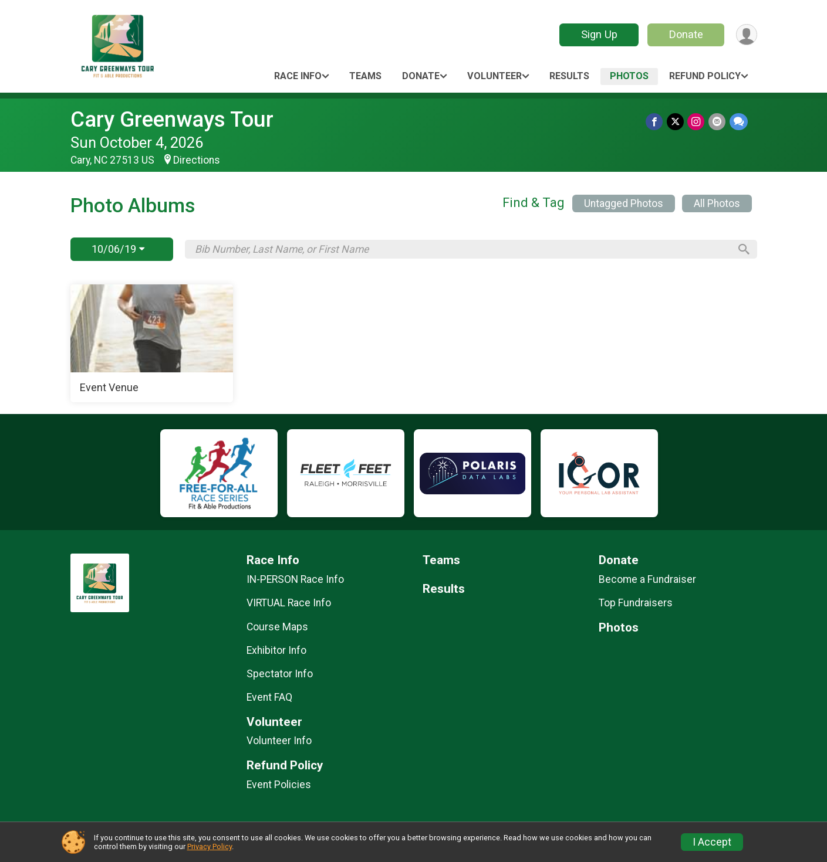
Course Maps (277, 627)
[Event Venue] (152, 343)
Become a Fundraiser (647, 579)
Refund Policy (705, 76)
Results (569, 76)
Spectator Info (280, 674)
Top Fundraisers (636, 603)
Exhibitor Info (276, 650)
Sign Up (598, 34)
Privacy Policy (209, 846)
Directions (196, 160)
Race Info (298, 76)
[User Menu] (746, 35)
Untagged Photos (623, 203)
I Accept (712, 842)
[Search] (742, 249)
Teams (365, 76)
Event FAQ (269, 697)
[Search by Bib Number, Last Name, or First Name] (462, 249)
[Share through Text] (739, 121)
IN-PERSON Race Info (295, 579)
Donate (685, 34)
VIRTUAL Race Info (289, 603)
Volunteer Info (279, 740)
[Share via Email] (717, 121)
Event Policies (279, 784)
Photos (629, 76)
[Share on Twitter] (676, 121)
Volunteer (494, 76)
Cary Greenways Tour (172, 119)
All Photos (717, 203)
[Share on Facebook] (655, 121)
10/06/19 (118, 249)
